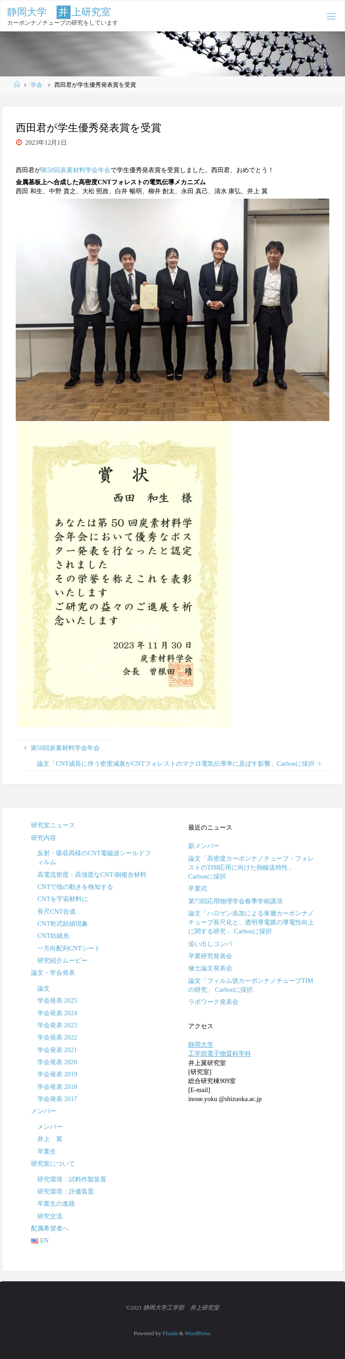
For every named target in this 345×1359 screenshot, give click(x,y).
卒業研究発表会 (210, 955)
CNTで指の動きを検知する (75, 886)
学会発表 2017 (57, 1098)
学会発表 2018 (57, 1086)
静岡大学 (200, 1044)
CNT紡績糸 (53, 935)
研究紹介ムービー (62, 960)
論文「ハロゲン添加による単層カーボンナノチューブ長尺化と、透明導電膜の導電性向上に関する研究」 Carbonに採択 (251, 922)
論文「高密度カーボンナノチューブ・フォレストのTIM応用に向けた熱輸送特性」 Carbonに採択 (251, 867)
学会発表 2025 (57, 1000)
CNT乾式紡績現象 (62, 923)
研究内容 (43, 837)
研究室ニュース (53, 825)
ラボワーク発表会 (213, 1001)
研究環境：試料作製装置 (71, 1179)
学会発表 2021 (57, 1049)
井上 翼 (49, 1138)
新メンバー (204, 845)
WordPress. (198, 1333)
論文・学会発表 (53, 972)
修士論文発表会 (210, 968)
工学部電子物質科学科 (219, 1053)
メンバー (43, 1111)
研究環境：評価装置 (65, 1191)
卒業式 (197, 888)
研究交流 (49, 1216)
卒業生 (46, 1151)
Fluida (169, 1333)
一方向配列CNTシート (69, 948)
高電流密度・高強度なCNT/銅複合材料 (91, 874)
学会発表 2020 (57, 1062)
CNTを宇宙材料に (62, 898)
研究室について (53, 1163)
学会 (36, 84)
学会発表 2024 (57, 1013)
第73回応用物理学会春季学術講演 (235, 901)
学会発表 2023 (57, 1025)
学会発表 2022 (57, 1037)
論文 (43, 988)
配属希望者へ (50, 1228)
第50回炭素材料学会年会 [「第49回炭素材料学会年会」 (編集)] (75, 169)
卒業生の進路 (56, 1203)
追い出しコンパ (210, 943)
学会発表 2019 (57, 1074)
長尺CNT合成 (56, 911)
